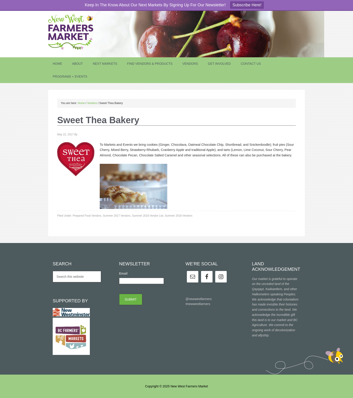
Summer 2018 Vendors (178, 215)
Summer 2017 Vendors (117, 215)
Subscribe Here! (246, 5)
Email (123, 273)
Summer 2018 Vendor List (147, 215)
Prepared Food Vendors (87, 215)
